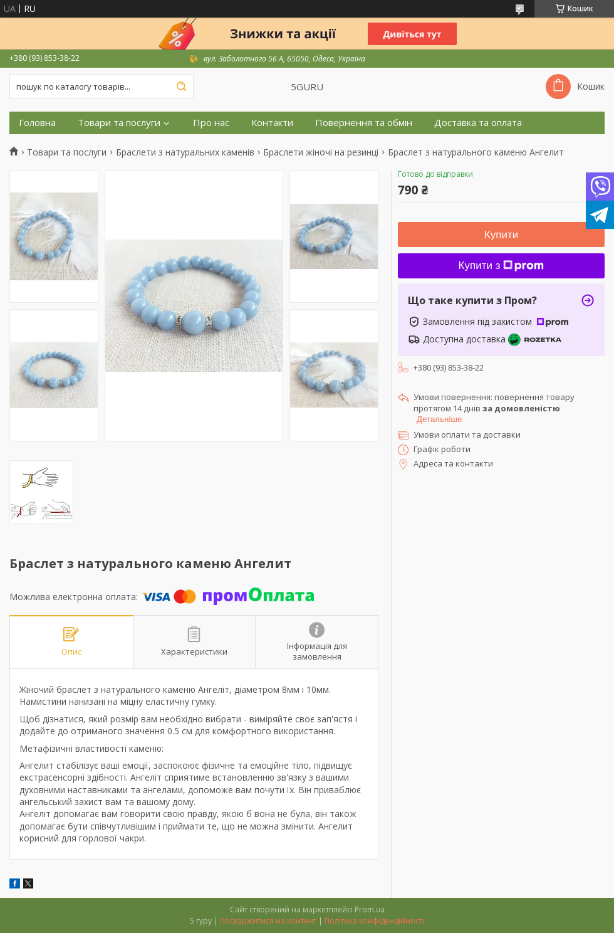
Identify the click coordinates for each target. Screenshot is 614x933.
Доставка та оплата (478, 122)
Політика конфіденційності (374, 920)
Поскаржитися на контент (268, 920)
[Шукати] (181, 86)
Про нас (211, 122)
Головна (37, 122)
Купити (501, 235)
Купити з (501, 265)
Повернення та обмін (363, 122)
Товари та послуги (119, 122)
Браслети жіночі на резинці (320, 152)
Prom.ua (370, 909)
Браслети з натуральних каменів (185, 152)
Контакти (272, 122)
